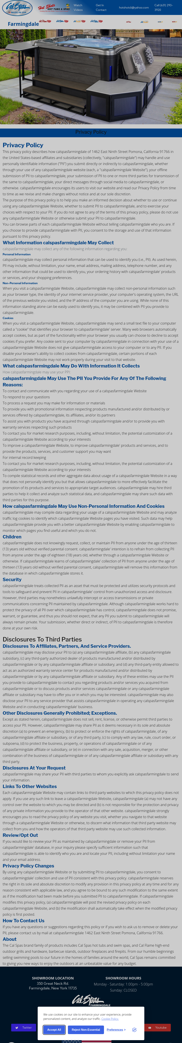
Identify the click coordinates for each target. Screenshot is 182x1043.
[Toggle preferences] (116, 1029)
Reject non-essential (86, 1029)
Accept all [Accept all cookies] (54, 1029)
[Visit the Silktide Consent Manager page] (134, 1030)
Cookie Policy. (110, 1019)
